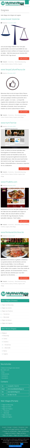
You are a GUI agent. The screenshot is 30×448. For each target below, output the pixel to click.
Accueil (4, 427)
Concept (9, 427)
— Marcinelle (5, 317)
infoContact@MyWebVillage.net (16, 389)
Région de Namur (7, 320)
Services (26, 435)
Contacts (15, 427)
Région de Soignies (7, 323)
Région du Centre (7, 308)
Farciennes (21, 427)
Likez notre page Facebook (12, 429)
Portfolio (15, 64)
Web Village (21, 117)
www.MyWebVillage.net (14, 392)
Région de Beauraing (7, 305)
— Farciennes (6, 314)
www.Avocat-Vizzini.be (10, 19)
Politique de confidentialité (10, 431)
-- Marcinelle (17, 62)
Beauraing (23, 62)
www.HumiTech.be (8, 123)
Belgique (4, 333)
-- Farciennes (10, 62)
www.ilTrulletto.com (9, 182)
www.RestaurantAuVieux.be (12, 232)
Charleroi (7, 64)
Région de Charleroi (7, 311)
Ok (21, 444)
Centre (2, 64)
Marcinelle (23, 429)
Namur (11, 64)
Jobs (27, 427)
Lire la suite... (24, 58)
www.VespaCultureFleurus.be (13, 69)
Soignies (20, 64)
